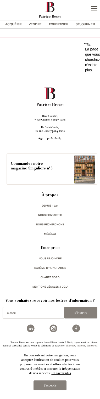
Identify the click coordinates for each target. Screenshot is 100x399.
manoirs (81, 345)
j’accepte (50, 385)
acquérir (13, 24)
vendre (35, 24)
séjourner (85, 24)
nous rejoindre (50, 258)
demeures (92, 345)
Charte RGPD (50, 277)
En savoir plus (61, 373)
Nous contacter (50, 214)
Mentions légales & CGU (50, 286)
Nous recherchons (50, 224)
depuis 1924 (50, 205)
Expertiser (58, 24)
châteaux (70, 345)
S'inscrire (81, 313)
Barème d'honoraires (50, 267)
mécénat (50, 233)
